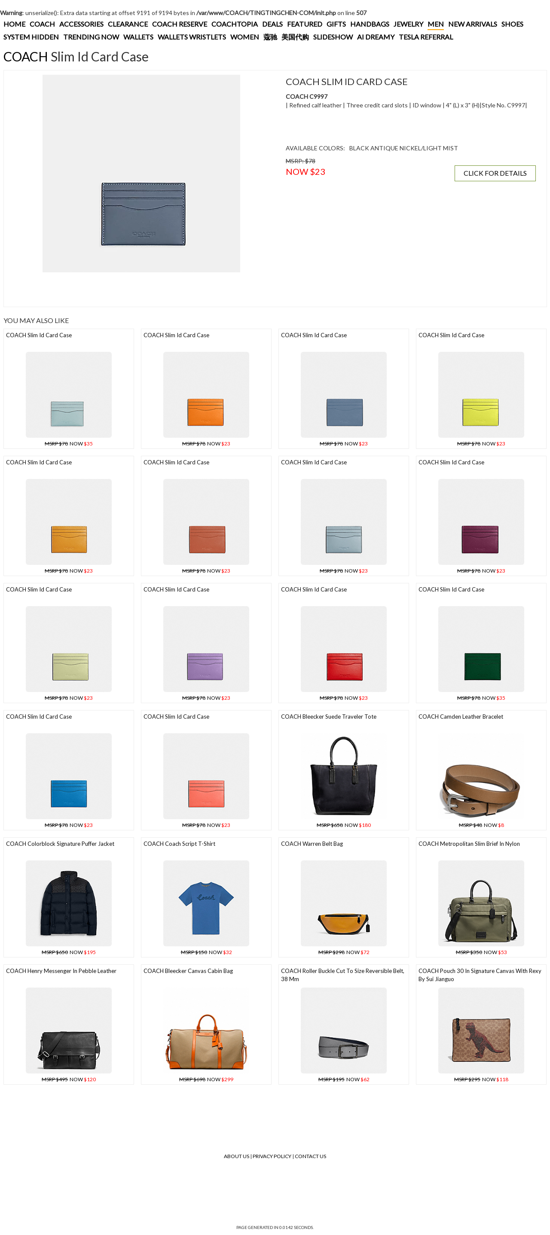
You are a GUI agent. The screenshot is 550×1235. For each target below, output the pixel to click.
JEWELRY (408, 24)
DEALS (272, 24)
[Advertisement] (141, 289)
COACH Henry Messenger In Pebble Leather (61, 970)
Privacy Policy (272, 1156)
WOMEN (244, 37)
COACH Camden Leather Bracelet (461, 716)
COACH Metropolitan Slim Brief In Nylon (469, 843)
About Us (236, 1156)
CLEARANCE (128, 24)
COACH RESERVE (179, 24)
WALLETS (138, 37)
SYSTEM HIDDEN (31, 37)
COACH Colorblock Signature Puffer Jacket (60, 843)
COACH (42, 24)
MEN (436, 24)
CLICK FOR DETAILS (495, 173)
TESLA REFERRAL (426, 37)
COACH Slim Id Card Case (39, 335)
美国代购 (295, 37)
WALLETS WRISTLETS (192, 37)
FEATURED (304, 24)
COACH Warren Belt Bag (312, 843)
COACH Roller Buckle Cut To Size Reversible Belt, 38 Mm (342, 974)
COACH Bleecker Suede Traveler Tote (328, 716)
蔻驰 (270, 37)
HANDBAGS (369, 24)
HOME (14, 24)
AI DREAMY (375, 37)
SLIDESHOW (333, 37)
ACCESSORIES (81, 24)
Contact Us (310, 1156)
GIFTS (336, 24)
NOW (69, 443)
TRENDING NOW (91, 37)
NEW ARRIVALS (472, 24)
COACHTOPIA (234, 24)
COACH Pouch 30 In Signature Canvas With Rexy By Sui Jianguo (480, 974)
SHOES (512, 24)
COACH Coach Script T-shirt (179, 843)
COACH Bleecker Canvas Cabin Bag (188, 970)
